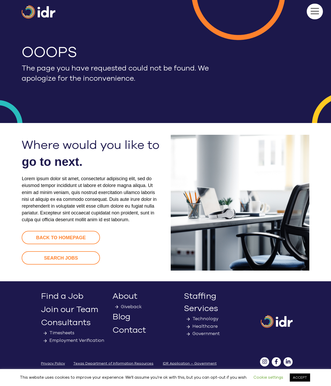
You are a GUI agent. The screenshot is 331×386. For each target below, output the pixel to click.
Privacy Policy (53, 363)
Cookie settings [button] (268, 377)
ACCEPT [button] (300, 377)
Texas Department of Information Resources (113, 363)
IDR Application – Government (190, 363)
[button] (315, 11)
